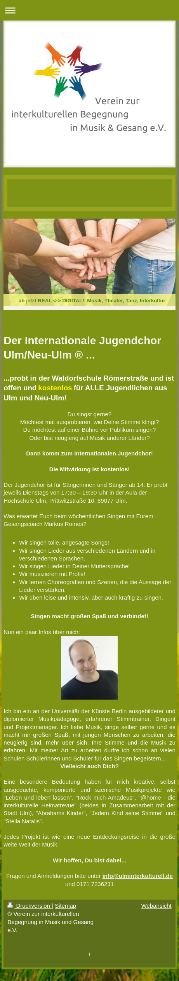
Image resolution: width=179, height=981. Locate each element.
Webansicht (156, 905)
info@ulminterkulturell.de (138, 875)
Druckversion (29, 905)
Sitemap (65, 905)
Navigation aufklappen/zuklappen (89, 10)
